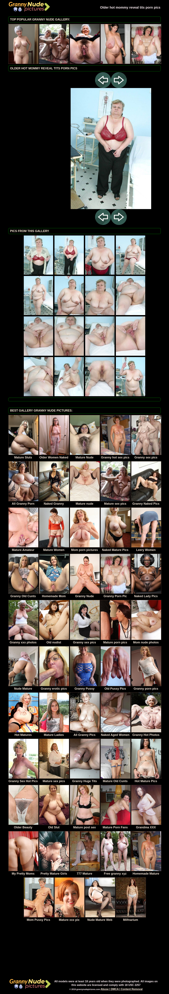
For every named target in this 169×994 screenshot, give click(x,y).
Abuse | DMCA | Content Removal (122, 989)
